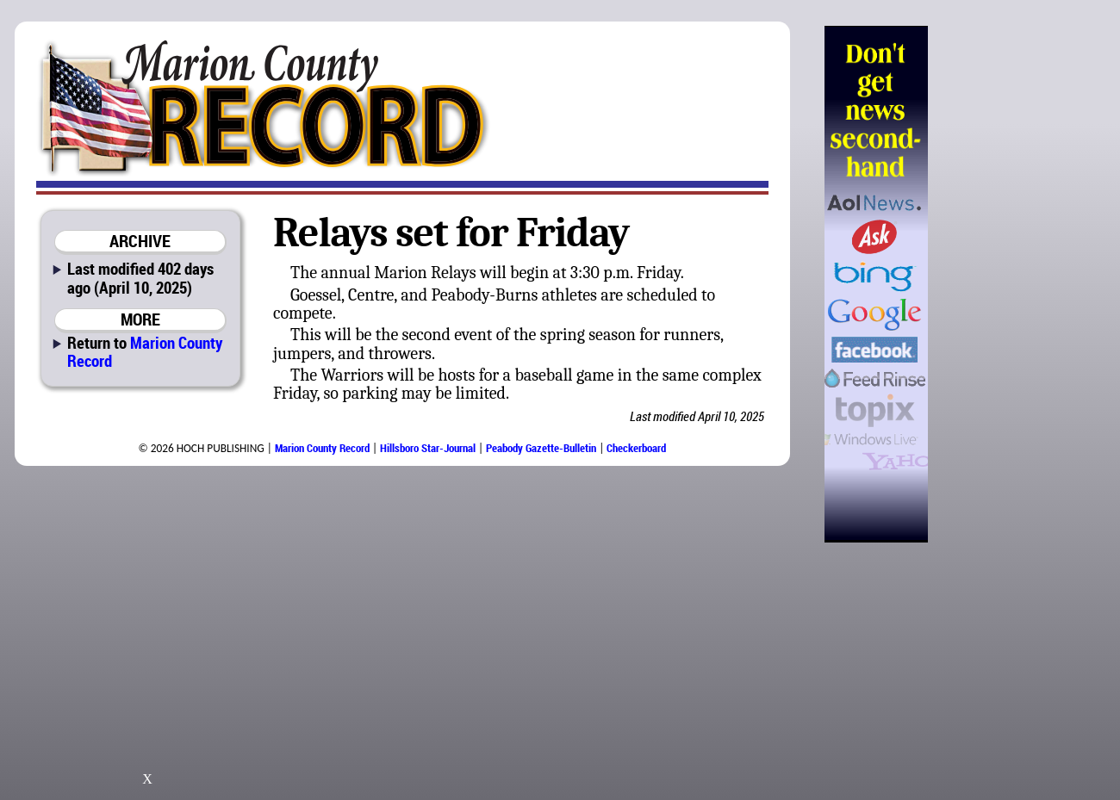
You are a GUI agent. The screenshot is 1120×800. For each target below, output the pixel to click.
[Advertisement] (1016, 284)
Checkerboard (636, 448)
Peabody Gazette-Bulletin (541, 448)
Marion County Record (144, 351)
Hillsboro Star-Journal (428, 448)
